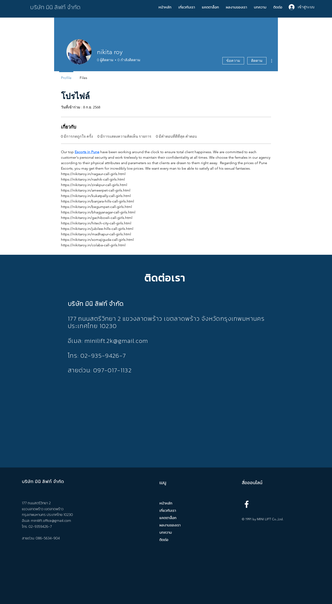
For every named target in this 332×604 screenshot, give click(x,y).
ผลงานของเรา (170, 525)
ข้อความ (233, 60)
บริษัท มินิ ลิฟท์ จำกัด (55, 7)
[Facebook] (246, 504)
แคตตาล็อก (168, 517)
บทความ (165, 532)
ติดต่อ (163, 539)
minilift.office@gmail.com (51, 520)
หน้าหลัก (165, 503)
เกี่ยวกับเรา (167, 510)
